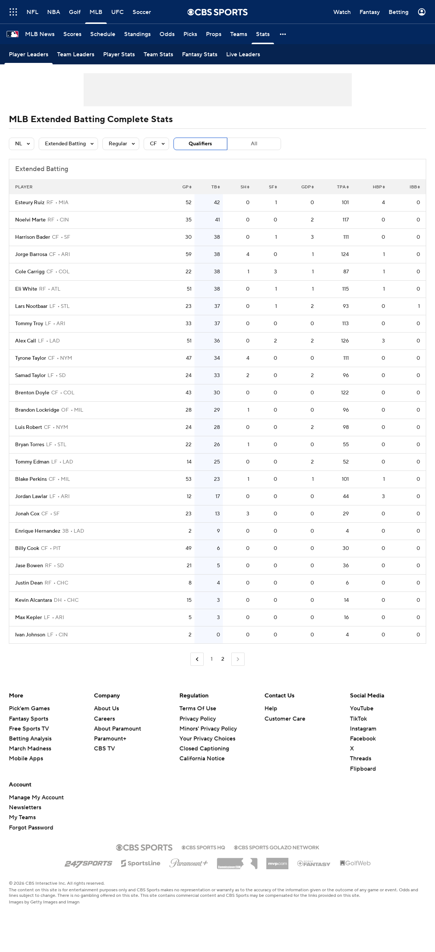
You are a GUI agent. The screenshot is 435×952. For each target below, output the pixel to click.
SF (273, 187)
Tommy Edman (32, 462)
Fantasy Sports (28, 718)
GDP (307, 187)
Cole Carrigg (30, 272)
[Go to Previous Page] (197, 659)
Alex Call (25, 341)
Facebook (363, 738)
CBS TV (104, 748)
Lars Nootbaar (31, 306)
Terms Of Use (197, 708)
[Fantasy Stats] (200, 54)
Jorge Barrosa (31, 254)
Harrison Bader (32, 237)
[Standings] (137, 34)
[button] (283, 34)
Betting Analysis (30, 738)
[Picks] (190, 34)
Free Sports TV (29, 728)
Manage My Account (36, 797)
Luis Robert (28, 427)
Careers (104, 718)
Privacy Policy (197, 718)
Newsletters (25, 807)
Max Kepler (28, 617)
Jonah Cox (27, 514)
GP (187, 187)
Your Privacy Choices (207, 738)
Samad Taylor (30, 375)
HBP (379, 187)
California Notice (202, 758)
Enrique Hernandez (37, 531)
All (254, 144)
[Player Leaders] (28, 54)
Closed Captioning (204, 748)
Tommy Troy (29, 323)
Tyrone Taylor (30, 358)
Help (270, 708)
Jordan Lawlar (31, 496)
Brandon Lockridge (37, 410)
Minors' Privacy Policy (208, 728)
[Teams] (239, 34)
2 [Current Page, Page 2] (222, 659)
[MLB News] (40, 34)
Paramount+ (110, 738)
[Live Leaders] (243, 54)
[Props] (213, 34)
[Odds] (167, 34)
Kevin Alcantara (33, 600)
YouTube (361, 708)
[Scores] (72, 34)
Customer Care (284, 718)
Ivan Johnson (30, 635)
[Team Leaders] (76, 54)
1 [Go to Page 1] (212, 659)
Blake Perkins (31, 479)
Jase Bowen (29, 565)
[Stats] (263, 34)
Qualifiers (200, 144)
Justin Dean (29, 583)
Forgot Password (31, 827)
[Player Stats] (119, 54)
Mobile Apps (26, 758)
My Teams (22, 817)
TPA (343, 187)
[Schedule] (103, 34)
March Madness (30, 748)
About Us (106, 708)
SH (245, 187)
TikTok (358, 718)
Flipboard (363, 768)
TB (215, 187)
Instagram (363, 728)
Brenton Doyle (32, 393)
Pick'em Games (29, 708)
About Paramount (117, 728)
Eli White (26, 289)
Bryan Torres (29, 444)
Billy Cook (27, 548)
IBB (415, 187)
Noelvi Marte (30, 220)
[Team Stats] (158, 54)
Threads (360, 758)
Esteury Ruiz (30, 202)
